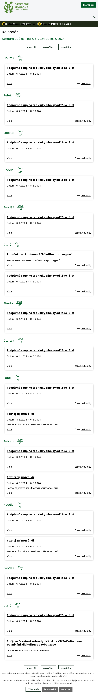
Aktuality (86, 83)
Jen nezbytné (50, 689)
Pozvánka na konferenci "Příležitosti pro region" (39, 254)
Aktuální (48, 47)
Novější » (66, 47)
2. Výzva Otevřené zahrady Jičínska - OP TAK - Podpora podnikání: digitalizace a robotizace (44, 643)
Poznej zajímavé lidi (20, 414)
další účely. (63, 676)
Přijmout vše (33, 689)
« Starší (30, 47)
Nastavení (66, 689)
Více (9, 83)
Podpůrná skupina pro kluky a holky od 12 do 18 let (40, 68)
